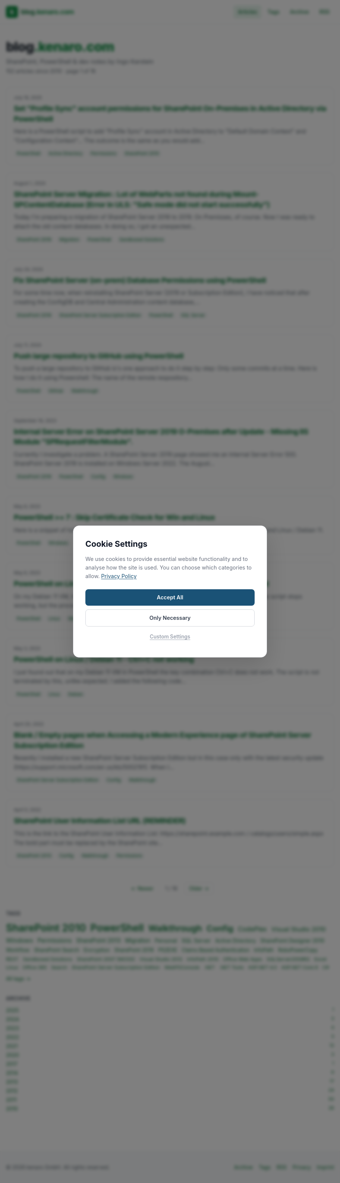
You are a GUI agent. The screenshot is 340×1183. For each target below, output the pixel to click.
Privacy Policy (118, 576)
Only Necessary (170, 618)
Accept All (170, 597)
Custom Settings (170, 637)
